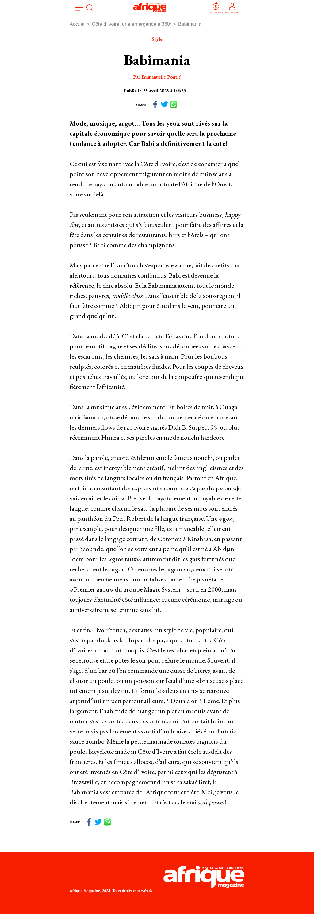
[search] (89, 7)
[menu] (79, 7)
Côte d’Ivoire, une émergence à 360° (132, 24)
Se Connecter (231, 7)
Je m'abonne (216, 7)
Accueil (78, 24)
